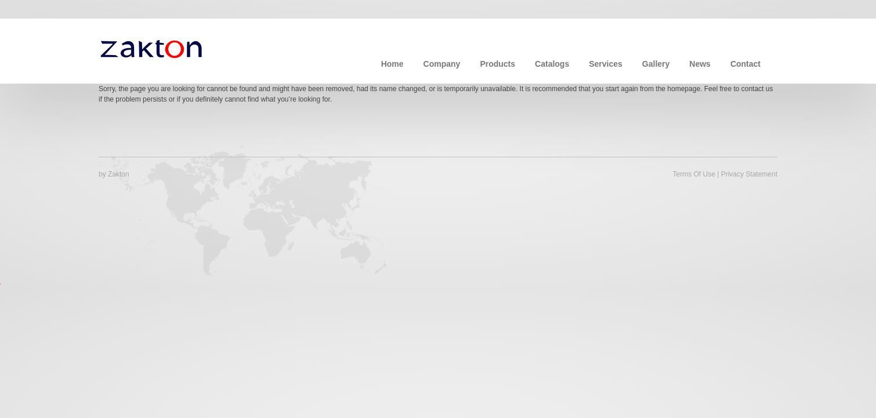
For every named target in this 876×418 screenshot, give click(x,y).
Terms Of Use (693, 174)
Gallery (655, 64)
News (700, 64)
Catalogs (552, 64)
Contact (745, 64)
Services (605, 64)
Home (392, 64)
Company (442, 64)
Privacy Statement (749, 174)
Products (497, 64)
